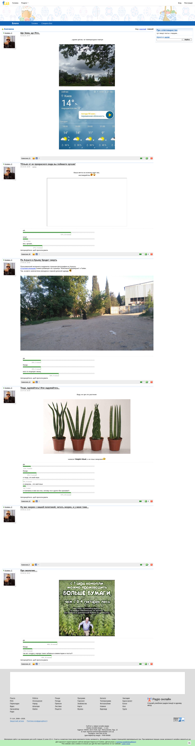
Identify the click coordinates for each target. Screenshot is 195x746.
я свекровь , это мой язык (33, 484)
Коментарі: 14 (25, 382)
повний (150, 29)
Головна (15, 3)
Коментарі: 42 (25, 501)
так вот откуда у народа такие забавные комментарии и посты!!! (48, 653)
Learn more (126, 744)
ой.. (24, 230)
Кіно (124, 706)
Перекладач (14, 703)
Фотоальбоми (105, 703)
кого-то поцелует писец (32, 371)
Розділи (24, 3)
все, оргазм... (28, 244)
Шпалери (36, 706)
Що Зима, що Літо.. (30, 33)
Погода (57, 701)
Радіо (12, 712)
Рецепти (58, 709)
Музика (80, 709)
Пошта (12, 698)
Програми (81, 698)
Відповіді (103, 709)
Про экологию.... (28, 570)
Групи (124, 709)
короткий (142, 29)
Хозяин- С (7, 33)
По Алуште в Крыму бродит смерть (38, 260)
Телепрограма (105, 701)
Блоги (124, 703)
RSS (11, 701)
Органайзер (14, 709)
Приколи (58, 703)
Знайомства (82, 703)
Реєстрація (188, 3)
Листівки (58, 706)
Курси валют (127, 701)
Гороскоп (80, 701)
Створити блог (46, 23)
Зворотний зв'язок (17, 721)
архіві (167, 37)
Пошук (57, 698)
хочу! (25, 237)
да (24, 358)
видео (34, 167)
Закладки (126, 698)
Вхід (179, 3)
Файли (35, 709)
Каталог (103, 698)
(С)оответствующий (28, 268)
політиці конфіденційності (126, 742)
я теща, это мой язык (31, 477)
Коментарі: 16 (25, 664)
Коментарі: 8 (25, 564)
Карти (79, 706)
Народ (34, 703)
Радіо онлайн (161, 699)
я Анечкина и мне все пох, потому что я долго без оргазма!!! (46, 491)
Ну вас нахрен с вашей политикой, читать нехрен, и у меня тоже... (54, 507)
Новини (103, 706)
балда (25, 365)
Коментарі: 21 (25, 158)
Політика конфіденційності (37, 721)
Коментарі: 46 (25, 254)
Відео (12, 706)
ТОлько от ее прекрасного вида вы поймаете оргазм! (47, 164)
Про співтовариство (167, 30)
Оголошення (37, 701)
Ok (189, 743)
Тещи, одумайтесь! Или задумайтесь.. (40, 388)
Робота (35, 698)
